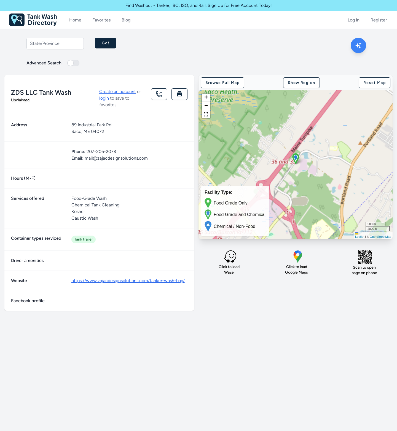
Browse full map (222, 82)
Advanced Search (43, 63)
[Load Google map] (297, 256)
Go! (105, 43)
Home (75, 20)
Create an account (117, 91)
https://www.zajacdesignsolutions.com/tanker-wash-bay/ (128, 280)
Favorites (101, 20)
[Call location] (159, 94)
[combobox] (55, 43)
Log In (354, 20)
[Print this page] (179, 94)
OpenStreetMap (380, 236)
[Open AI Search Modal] (358, 45)
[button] (295, 159)
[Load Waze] (230, 256)
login (104, 98)
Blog (126, 20)
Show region (301, 82)
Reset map (374, 82)
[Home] (33, 19)
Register (379, 20)
